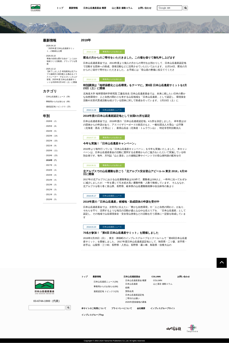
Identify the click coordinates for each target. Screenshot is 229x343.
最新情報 (97, 276)
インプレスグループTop (92, 315)
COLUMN (157, 280)
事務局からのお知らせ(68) (106, 286)
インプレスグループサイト (162, 308)
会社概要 (141, 308)
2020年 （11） (52, 150)
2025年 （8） (52, 126)
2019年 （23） (52, 155)
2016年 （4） (52, 170)
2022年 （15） (52, 141)
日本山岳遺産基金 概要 (94, 8)
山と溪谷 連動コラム (122, 8)
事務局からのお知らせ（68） (58, 101)
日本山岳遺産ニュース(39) (106, 281)
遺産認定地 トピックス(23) (106, 291)
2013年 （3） (52, 185)
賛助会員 (129, 291)
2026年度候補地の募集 (135, 302)
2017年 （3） (52, 165)
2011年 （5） (52, 194)
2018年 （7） (52, 160)
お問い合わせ (144, 8)
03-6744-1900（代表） (47, 301)
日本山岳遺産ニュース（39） (58, 97)
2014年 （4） (52, 180)
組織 (127, 287)
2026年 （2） (52, 121)
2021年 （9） (52, 146)
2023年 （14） (52, 136)
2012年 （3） (52, 189)
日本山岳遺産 (131, 284)
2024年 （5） (52, 131)
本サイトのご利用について (93, 308)
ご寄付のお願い (132, 298)
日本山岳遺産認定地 (134, 295)
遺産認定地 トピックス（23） (59, 107)
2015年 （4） (52, 175)
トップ (84, 276)
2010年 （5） (52, 199)
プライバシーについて (121, 308)
